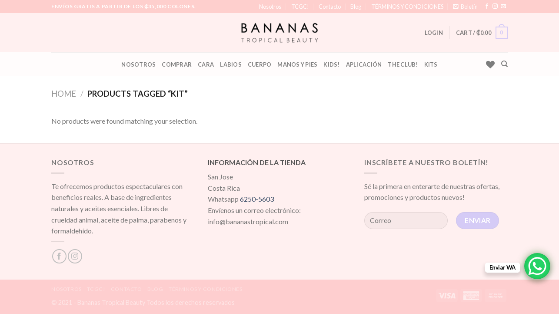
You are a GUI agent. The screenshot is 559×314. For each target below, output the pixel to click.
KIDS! (331, 64)
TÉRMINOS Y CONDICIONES (407, 6)
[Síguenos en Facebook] (486, 6)
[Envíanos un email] (503, 6)
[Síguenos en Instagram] (495, 6)
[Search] (504, 64)
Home (63, 93)
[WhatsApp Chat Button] (537, 266)
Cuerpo (260, 64)
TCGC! (300, 6)
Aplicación (364, 64)
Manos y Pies (297, 64)
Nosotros (270, 6)
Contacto (330, 6)
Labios (231, 64)
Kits (431, 64)
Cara (206, 64)
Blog (355, 6)
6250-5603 (257, 199)
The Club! (403, 64)
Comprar (177, 64)
